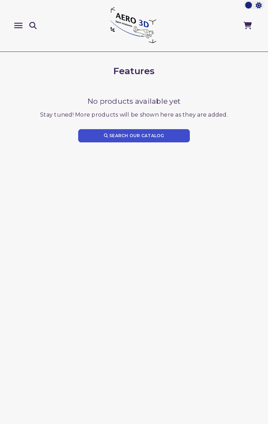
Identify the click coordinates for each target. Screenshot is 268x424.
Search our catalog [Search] (134, 135)
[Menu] (18, 25)
